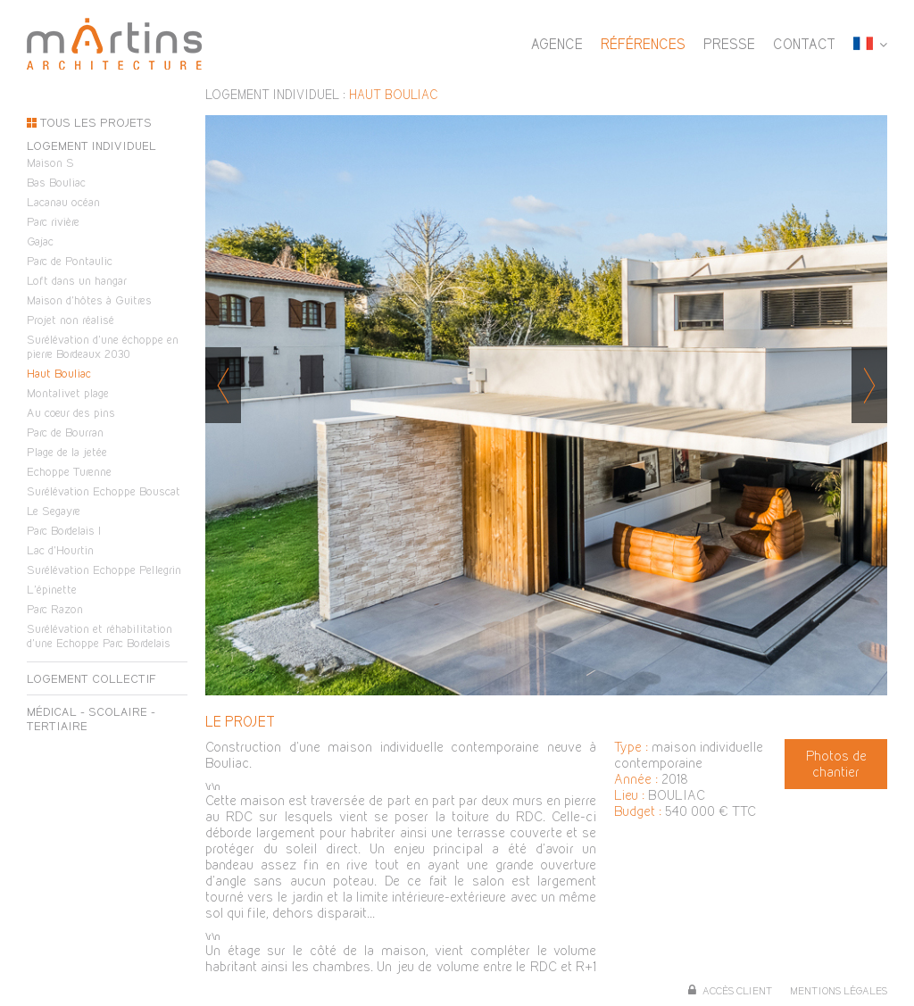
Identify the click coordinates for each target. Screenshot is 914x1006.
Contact (804, 44)
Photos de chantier (836, 764)
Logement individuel (91, 145)
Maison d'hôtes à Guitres (89, 300)
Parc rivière (53, 221)
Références (643, 44)
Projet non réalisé (70, 319)
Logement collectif (91, 678)
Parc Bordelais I (64, 530)
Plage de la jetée (67, 452)
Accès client (737, 991)
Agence (557, 44)
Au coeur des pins (71, 412)
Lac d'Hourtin (60, 550)
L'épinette (52, 589)
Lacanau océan (63, 202)
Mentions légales (838, 991)
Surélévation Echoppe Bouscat (103, 491)
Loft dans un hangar (77, 280)
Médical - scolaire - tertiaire (91, 718)
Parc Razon (55, 609)
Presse (729, 44)
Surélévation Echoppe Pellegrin (104, 569)
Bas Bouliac (56, 182)
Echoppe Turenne (69, 471)
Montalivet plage (68, 393)
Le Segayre (53, 510)
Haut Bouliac (59, 373)
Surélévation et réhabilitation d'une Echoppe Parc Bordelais (99, 635)
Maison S (50, 162)
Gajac (40, 241)
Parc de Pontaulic (69, 261)
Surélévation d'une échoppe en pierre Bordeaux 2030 (103, 346)
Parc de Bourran (65, 432)
